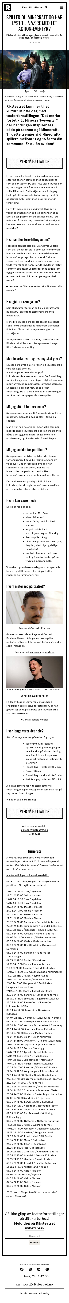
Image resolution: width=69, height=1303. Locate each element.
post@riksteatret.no (38, 1284)
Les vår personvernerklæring (34, 1293)
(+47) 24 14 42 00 (36, 1276)
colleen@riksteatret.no (34, 829)
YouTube (49, 652)
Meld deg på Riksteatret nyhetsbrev (34, 1226)
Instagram (35, 652)
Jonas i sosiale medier (35, 719)
